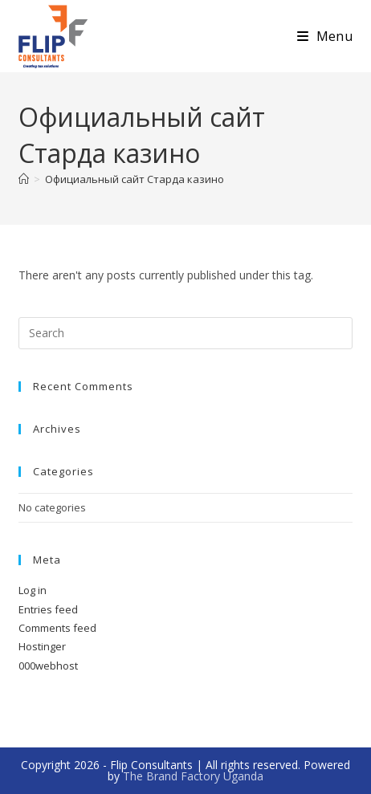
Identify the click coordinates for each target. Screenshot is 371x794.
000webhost (48, 665)
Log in (32, 590)
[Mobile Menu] (325, 36)
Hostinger (42, 646)
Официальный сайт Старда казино (134, 179)
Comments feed (57, 628)
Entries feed (48, 609)
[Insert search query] (185, 333)
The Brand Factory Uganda (193, 776)
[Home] (23, 179)
